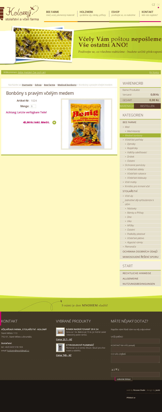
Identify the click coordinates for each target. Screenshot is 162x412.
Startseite (27, 84)
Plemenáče (130, 246)
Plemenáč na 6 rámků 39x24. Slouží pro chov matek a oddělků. (85, 349)
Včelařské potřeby (134, 139)
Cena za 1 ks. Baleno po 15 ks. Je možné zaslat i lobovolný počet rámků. (86, 333)
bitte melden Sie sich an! (32, 72)
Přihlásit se (131, 398)
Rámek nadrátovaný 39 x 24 (82, 329)
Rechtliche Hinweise (137, 273)
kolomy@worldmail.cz (18, 350)
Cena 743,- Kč (63, 355)
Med (127, 126)
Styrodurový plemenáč (80, 345)
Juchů (158, 390)
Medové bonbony (67, 84)
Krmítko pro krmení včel (137, 186)
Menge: (24, 106)
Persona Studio (139, 390)
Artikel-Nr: (23, 100)
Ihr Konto (154, 72)
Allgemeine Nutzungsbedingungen (139, 281)
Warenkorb (133, 83)
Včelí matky (131, 182)
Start (128, 265)
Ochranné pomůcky (135, 165)
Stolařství (130, 191)
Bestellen (147, 106)
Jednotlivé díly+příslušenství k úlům (139, 202)
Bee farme (49, 84)
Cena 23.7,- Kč (64, 339)
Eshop (38, 84)
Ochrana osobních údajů (140, 251)
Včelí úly (129, 195)
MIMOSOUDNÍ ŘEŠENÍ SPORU (140, 256)
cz (153, 4)
